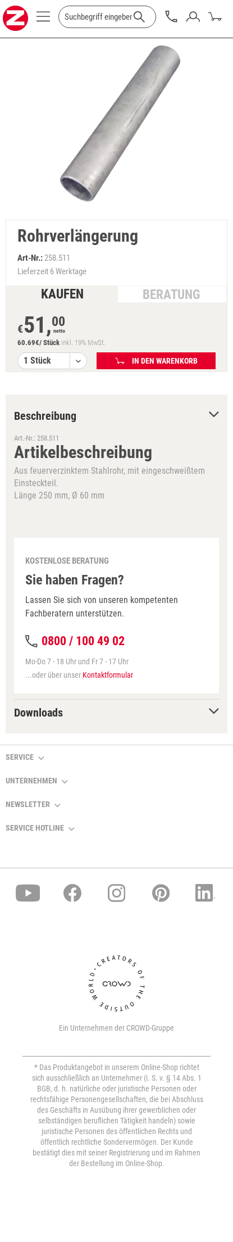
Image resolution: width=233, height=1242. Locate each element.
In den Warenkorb (156, 360)
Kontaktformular (108, 674)
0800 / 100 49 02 (83, 641)
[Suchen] (139, 16)
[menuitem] (43, 19)
